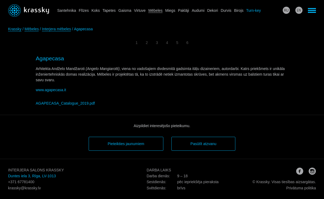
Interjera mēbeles (56, 29)
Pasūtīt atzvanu (203, 144)
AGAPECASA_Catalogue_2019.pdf (65, 103)
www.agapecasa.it (51, 90)
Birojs (238, 10)
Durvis (226, 10)
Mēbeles (155, 10)
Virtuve (140, 10)
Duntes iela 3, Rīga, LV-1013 (32, 176)
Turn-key (253, 10)
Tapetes (109, 10)
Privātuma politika (301, 188)
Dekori (212, 10)
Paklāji (183, 10)
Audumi (198, 10)
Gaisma (124, 10)
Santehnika (66, 10)
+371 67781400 (21, 182)
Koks (95, 10)
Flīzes (84, 10)
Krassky (14, 29)
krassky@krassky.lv (24, 188)
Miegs (170, 10)
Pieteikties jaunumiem (126, 144)
